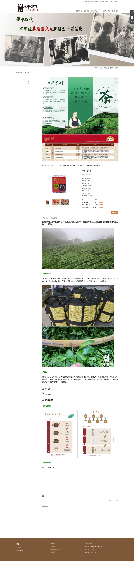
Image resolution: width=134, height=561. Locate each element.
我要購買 (101, 202)
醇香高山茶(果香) (114, 68)
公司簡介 (19, 547)
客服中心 (53, 546)
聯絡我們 (53, 552)
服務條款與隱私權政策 (56, 549)
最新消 (18, 550)
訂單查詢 (111, 1)
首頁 (96, 68)
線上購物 (100, 68)
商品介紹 (106, 68)
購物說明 (53, 543)
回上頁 (109, 500)
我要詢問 (114, 212)
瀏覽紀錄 (101, 1)
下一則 (116, 500)
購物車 (106, 1)
